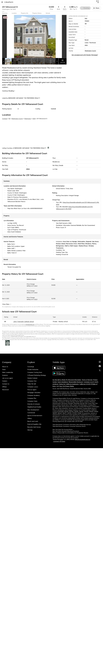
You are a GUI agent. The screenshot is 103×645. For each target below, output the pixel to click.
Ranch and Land (32, 421)
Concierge (30, 366)
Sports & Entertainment (34, 415)
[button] (2, 2)
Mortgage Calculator (33, 392)
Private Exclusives (32, 369)
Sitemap (29, 430)
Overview (4, 13)
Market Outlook (32, 378)
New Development (33, 410)
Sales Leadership (7, 372)
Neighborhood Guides (34, 407)
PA (9, 118)
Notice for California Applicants (69, 384)
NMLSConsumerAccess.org (82, 439)
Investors (5, 375)
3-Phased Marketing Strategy (36, 375)
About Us (5, 366)
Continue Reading (8, 91)
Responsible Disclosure (76, 382)
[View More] (6, 304)
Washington (27, 118)
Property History (36, 13)
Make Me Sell (31, 384)
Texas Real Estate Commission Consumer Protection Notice (69, 426)
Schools (48, 13)
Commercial (31, 413)
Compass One (31, 381)
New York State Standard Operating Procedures (66, 431)
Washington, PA (7, 9)
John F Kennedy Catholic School (23, 321)
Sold (86, 18)
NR (5, 321)
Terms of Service (87, 380)
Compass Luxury (32, 387)
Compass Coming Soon (34, 372)
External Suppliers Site (34, 424)
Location (14, 13)
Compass (4, 118)
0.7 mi (94, 321)
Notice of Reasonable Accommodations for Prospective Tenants (70, 433)
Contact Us (5, 384)
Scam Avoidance (63, 382)
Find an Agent (31, 389)
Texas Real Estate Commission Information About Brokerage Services (72, 424)
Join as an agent (7, 378)
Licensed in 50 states (59, 441)
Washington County (90, 51)
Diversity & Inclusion (33, 404)
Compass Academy (33, 395)
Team (4, 369)
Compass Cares (32, 401)
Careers (4, 381)
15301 (14, 9)
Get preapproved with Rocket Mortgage (85, 55)
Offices (4, 387)
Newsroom (5, 389)
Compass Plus (31, 398)
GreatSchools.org (30, 324)
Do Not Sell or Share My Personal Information (67, 380)
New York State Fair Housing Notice (63, 429)
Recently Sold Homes (34, 427)
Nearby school (63, 321)
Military (29, 418)
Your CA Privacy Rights (66, 386)
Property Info (24, 13)
